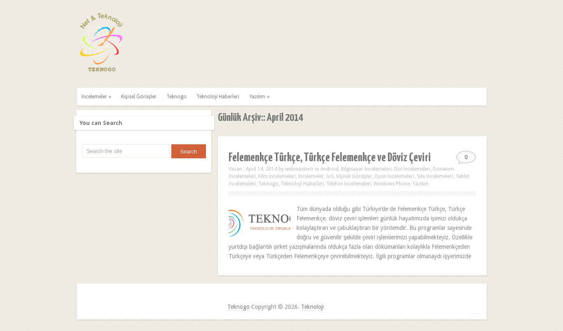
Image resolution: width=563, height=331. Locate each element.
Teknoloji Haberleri (217, 97)
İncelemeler (97, 97)
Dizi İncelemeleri (412, 169)
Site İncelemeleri (435, 176)
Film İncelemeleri (277, 176)
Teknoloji (312, 306)
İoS (330, 176)
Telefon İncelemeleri (348, 184)
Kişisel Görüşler (139, 97)
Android (329, 169)
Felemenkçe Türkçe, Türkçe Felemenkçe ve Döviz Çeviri (330, 158)
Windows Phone (392, 184)
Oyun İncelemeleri (394, 176)
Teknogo (176, 97)
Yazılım (260, 97)
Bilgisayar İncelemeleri (366, 169)
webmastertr (299, 169)
